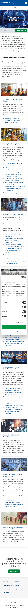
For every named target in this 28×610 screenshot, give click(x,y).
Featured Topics (7, 589)
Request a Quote (21, 30)
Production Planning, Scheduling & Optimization (13, 475)
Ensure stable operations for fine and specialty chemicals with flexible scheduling (14, 498)
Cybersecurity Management (12, 193)
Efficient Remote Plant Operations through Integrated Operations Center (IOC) (14, 343)
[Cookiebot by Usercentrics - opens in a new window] (20, 277)
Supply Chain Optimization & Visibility (12, 436)
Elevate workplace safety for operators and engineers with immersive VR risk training (13, 174)
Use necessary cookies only (13, 331)
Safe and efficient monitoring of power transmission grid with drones (13, 251)
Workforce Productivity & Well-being (13, 100)
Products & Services (8, 585)
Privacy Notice (14, 602)
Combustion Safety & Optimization (14, 405)
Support (17, 589)
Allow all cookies (14, 327)
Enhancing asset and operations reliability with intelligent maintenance (14, 240)
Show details (20, 322)
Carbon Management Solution (13, 528)
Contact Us (14, 571)
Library (17, 585)
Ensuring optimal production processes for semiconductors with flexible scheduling (14, 504)
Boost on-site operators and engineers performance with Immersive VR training (13, 120)
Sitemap (14, 604)
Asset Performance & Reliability (13, 214)
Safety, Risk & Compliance (11, 144)
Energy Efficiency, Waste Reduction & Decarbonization (12, 368)
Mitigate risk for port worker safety (15, 186)
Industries (5, 581)
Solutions (17, 581)
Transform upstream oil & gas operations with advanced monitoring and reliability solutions (14, 257)
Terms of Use (14, 601)
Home (5, 7)
